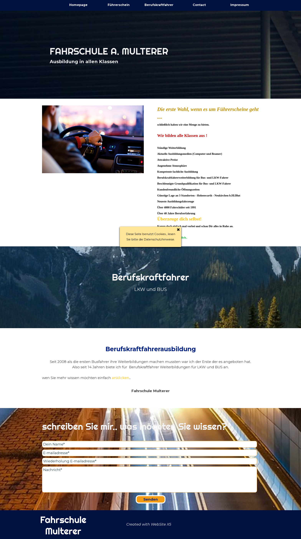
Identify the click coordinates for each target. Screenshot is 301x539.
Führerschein (119, 5)
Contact (199, 5)
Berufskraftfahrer (159, 5)
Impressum (239, 5)
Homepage (78, 5)
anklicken (120, 378)
